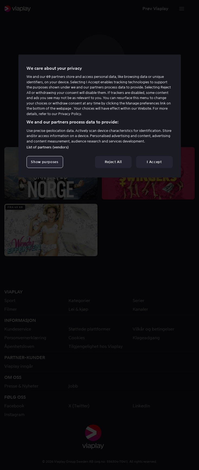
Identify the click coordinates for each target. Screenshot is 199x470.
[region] (99, 116)
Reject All (113, 162)
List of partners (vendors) (48, 147)
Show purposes (44, 162)
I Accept (154, 162)
